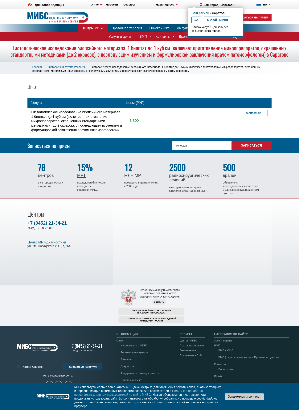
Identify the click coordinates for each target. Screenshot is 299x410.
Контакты (163, 36)
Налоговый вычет (131, 380)
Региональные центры (134, 352)
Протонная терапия (127, 28)
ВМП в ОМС (225, 350)
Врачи (184, 36)
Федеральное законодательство (141, 373)
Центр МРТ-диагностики (46, 242)
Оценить (159, 302)
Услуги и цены (120, 36)
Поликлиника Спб (191, 355)
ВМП (143, 36)
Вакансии (127, 359)
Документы (127, 366)
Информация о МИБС (134, 345)
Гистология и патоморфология (66, 67)
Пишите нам (226, 369)
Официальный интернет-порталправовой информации (151, 311)
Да (196, 19)
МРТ (81, 175)
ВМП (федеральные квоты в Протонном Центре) (248, 357)
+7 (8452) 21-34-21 (47, 223)
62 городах (46, 182)
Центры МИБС (93, 28)
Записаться (253, 113)
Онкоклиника (159, 28)
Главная (37, 67)
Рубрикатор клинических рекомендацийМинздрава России (151, 319)
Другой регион (217, 19)
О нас (120, 340)
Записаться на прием (251, 17)
